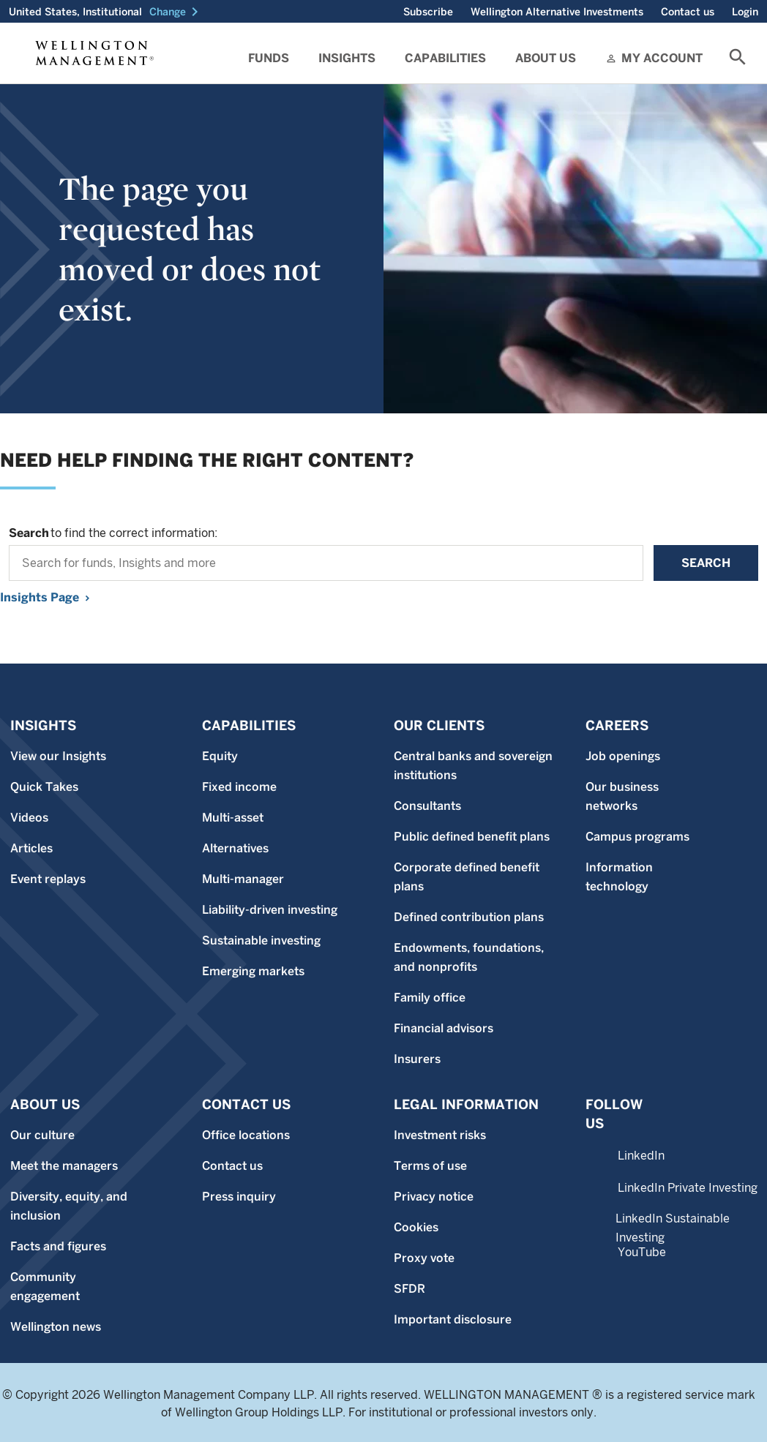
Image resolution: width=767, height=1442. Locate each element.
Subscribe (428, 12)
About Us (545, 58)
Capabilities (445, 58)
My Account (662, 58)
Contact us (687, 12)
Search (705, 563)
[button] (176, 11)
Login (745, 12)
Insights (346, 58)
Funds (268, 58)
